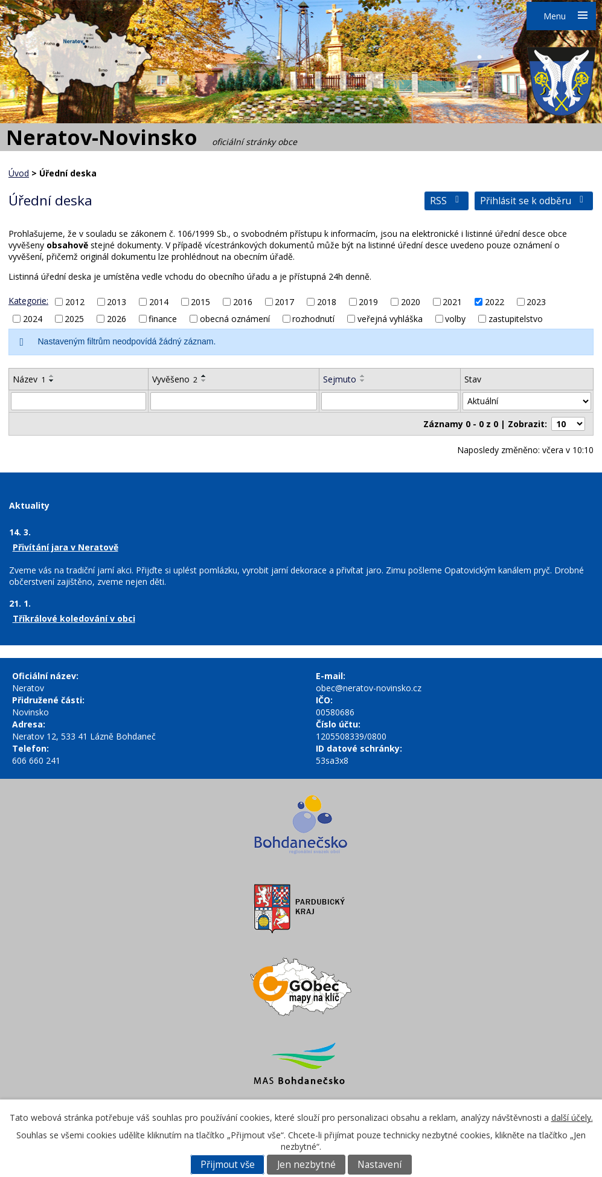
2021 (452, 302)
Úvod (18, 173)
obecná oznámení (235, 318)
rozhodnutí (313, 318)
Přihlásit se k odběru (534, 201)
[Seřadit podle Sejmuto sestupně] (363, 380)
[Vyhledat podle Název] (78, 401)
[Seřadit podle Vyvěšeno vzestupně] (204, 375)
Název (29, 379)
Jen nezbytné (306, 1164)
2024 (32, 318)
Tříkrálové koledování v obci (74, 618)
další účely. (572, 1117)
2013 (116, 302)
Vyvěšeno (174, 379)
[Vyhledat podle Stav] (527, 401)
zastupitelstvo (515, 318)
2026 (116, 318)
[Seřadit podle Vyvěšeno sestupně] (204, 380)
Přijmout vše (227, 1164)
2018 (326, 302)
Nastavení (379, 1164)
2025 (74, 318)
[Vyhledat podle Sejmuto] (389, 401)
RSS (446, 201)
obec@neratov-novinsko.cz (368, 688)
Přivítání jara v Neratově (65, 547)
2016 (242, 302)
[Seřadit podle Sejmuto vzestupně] (363, 375)
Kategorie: (28, 300)
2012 (75, 302)
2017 (284, 302)
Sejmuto (339, 379)
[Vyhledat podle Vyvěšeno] (234, 401)
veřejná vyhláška (390, 318)
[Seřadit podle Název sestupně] (52, 380)
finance (163, 318)
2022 (494, 302)
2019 (368, 302)
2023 (536, 302)
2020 (410, 302)
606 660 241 (36, 760)
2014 (158, 302)
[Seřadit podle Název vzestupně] (52, 375)
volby (455, 318)
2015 (200, 302)
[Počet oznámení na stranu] (568, 424)
